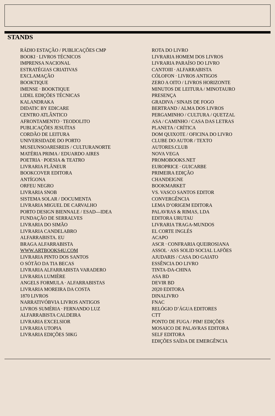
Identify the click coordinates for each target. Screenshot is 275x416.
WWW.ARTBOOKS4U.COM (49, 250)
